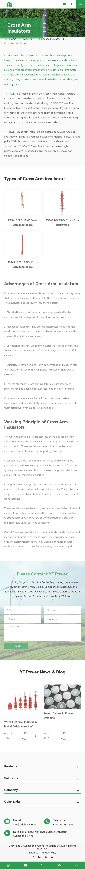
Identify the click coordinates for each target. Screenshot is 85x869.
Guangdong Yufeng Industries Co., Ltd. (44, 845)
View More (29, 737)
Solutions (11, 778)
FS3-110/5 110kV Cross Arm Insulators (22, 266)
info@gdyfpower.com (25, 824)
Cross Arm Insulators (15, 43)
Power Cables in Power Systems (58, 717)
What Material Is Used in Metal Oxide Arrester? (20, 726)
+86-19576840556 (63, 824)
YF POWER (10, 93)
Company (11, 790)
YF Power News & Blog (42, 672)
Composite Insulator (48, 39)
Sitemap (33, 852)
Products (27, 39)
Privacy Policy (49, 852)
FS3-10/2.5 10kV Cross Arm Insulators (23, 224)
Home (12, 39)
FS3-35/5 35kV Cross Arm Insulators (62, 224)
